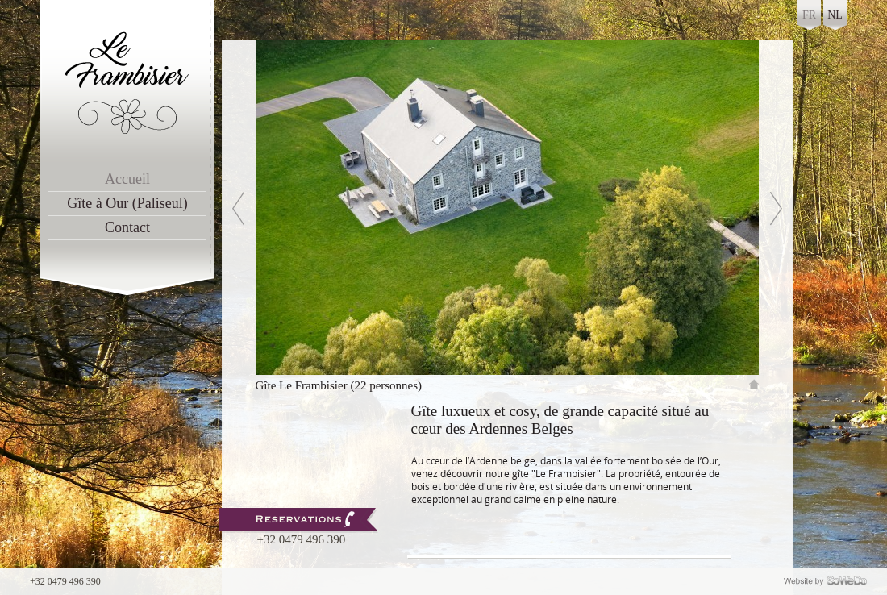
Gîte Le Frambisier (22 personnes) (339, 385)
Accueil (127, 179)
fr (809, 15)
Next (760, 180)
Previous (224, 180)
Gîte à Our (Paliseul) (127, 203)
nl (835, 15)
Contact (127, 227)
